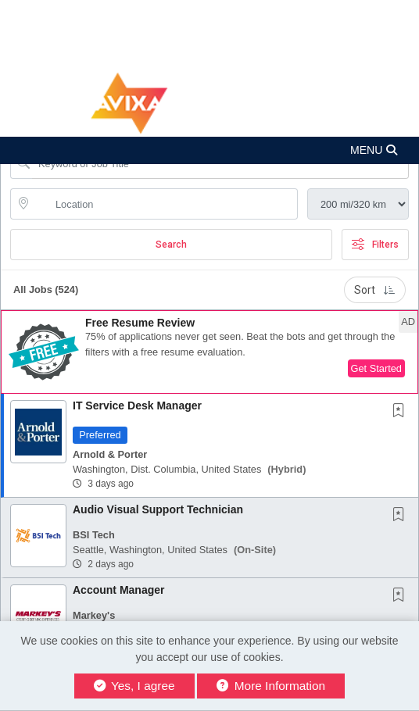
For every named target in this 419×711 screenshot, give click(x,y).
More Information (271, 685)
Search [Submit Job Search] (171, 244)
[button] (209, 150)
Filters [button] (375, 244)
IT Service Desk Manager (137, 405)
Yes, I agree (134, 685)
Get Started (376, 368)
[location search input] (165, 204)
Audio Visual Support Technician (158, 509)
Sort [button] (375, 290)
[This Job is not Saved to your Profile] (402, 411)
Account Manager (118, 590)
